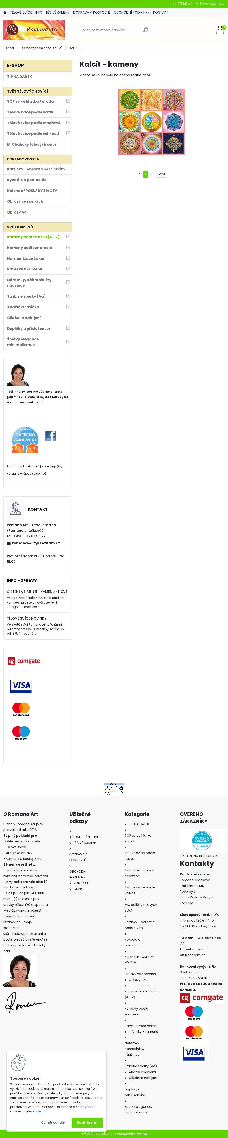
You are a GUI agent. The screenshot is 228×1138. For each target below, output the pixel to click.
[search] (145, 31)
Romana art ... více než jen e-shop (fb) (34, 466)
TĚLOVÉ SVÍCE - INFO (26, 12)
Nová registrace (212, 3)
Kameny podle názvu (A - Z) (42, 48)
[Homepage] (4, 12)
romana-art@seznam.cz (36, 543)
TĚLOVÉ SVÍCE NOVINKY (26, 618)
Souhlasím (87, 1122)
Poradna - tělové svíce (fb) (26, 473)
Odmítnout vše (53, 1122)
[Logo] (34, 30)
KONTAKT (160, 12)
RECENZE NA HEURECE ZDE (199, 856)
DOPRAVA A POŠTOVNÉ (91, 12)
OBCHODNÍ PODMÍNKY (132, 12)
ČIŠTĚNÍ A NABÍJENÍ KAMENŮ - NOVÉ (37, 591)
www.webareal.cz (132, 1133)
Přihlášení (185, 3)
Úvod (10, 48)
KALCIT (74, 48)
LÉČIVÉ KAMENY (58, 12)
